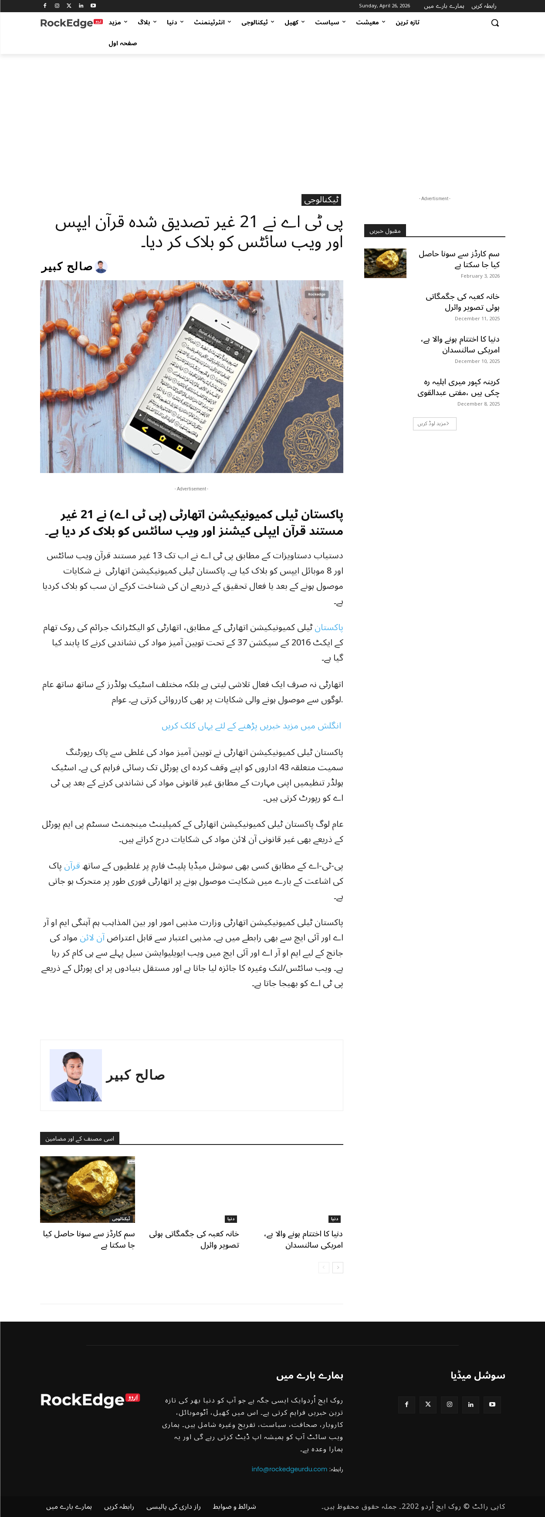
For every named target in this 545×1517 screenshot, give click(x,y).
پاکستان (329, 627)
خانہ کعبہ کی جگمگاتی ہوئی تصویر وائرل (194, 1239)
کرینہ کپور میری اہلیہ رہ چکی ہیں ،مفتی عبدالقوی (458, 387)
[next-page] (337, 1267)
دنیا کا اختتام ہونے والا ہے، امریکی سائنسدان (303, 1239)
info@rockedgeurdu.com (290, 1469)
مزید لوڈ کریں (434, 423)
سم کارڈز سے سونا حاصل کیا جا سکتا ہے (89, 1239)
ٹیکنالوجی (321, 200)
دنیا (230, 1219)
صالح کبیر (67, 266)
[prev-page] (323, 1267)
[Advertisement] (272, 119)
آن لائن (92, 938)
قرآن (72, 866)
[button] (494, 22)
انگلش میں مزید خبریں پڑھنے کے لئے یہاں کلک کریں (252, 726)
